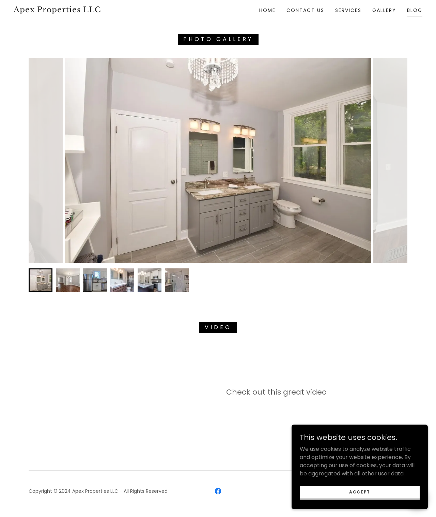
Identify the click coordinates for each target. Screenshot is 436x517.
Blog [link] (414, 10)
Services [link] (348, 10)
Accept (359, 491)
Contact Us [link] (305, 10)
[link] (69, 10)
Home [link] (267, 10)
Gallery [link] (384, 10)
